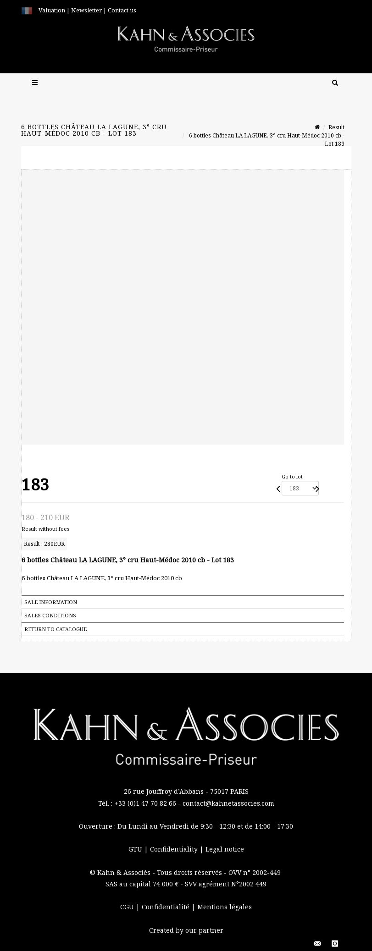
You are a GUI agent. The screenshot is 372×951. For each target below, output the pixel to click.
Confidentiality (175, 849)
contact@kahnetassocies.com (228, 803)
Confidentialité (166, 906)
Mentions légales (224, 906)
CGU (128, 906)
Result (336, 127)
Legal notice (224, 849)
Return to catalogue (55, 629)
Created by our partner (186, 930)
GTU (136, 849)
